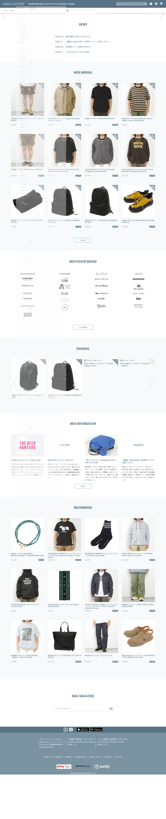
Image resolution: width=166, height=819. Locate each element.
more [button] (83, 731)
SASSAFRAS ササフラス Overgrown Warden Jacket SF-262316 (64, 611)
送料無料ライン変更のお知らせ (78, 538)
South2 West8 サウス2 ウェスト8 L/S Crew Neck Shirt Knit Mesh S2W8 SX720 (137, 662)
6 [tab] (87, 501)
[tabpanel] (83, 259)
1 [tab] (67, 501)
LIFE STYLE (63, 3)
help (151, 3)
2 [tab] (71, 501)
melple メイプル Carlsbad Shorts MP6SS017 (27, 661)
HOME (6, 10)
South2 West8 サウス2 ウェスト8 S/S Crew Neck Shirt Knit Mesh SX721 (63, 662)
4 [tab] (79, 501)
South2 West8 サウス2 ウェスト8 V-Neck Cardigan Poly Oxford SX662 (100, 662)
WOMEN (33, 3)
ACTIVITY (50, 3)
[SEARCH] (129, 4)
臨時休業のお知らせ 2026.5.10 (77, 527)
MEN (42, 3)
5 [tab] (83, 501)
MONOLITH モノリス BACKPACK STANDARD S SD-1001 (101, 712)
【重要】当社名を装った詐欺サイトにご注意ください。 (88, 533)
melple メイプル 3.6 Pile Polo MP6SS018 (99, 610)
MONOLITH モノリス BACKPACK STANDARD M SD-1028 (64, 712)
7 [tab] (90, 501)
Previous (4, 259)
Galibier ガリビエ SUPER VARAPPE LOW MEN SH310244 (138, 712)
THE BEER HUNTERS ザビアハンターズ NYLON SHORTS (27, 611)
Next (162, 259)
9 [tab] (98, 501)
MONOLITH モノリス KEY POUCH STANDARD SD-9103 (27, 712)
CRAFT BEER (77, 3)
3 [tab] (75, 501)
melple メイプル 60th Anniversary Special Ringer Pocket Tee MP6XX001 (137, 611)
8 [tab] (94, 501)
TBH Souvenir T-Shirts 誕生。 (78, 543)
